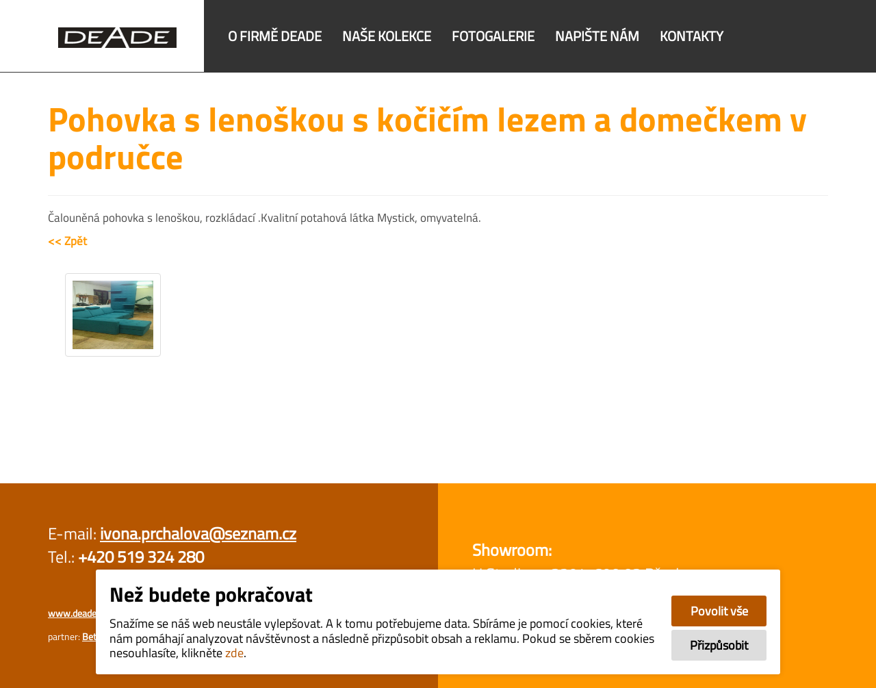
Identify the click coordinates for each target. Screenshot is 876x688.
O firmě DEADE (275, 36)
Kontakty (691, 36)
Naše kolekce (386, 36)
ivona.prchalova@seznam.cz (198, 533)
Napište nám (597, 36)
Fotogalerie (493, 36)
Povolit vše (719, 611)
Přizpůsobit (719, 645)
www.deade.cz (77, 613)
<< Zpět (67, 241)
